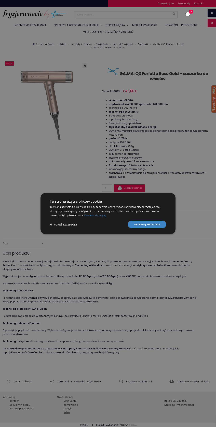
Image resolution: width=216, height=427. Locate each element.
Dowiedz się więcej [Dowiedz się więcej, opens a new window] (95, 215)
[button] (63, 224)
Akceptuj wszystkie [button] (147, 224)
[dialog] (108, 213)
